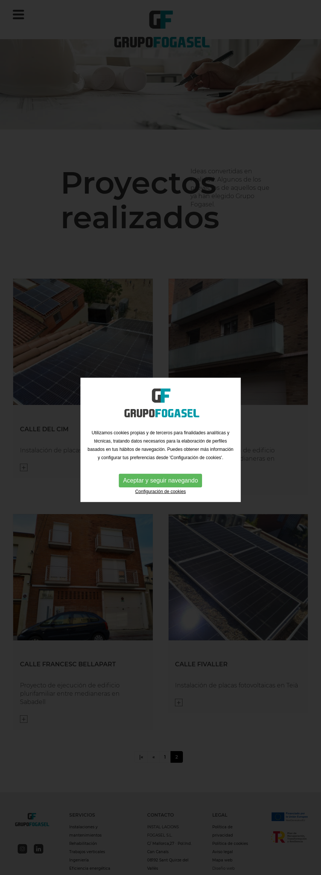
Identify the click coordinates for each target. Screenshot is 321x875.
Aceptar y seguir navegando (160, 481)
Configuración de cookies (160, 492)
